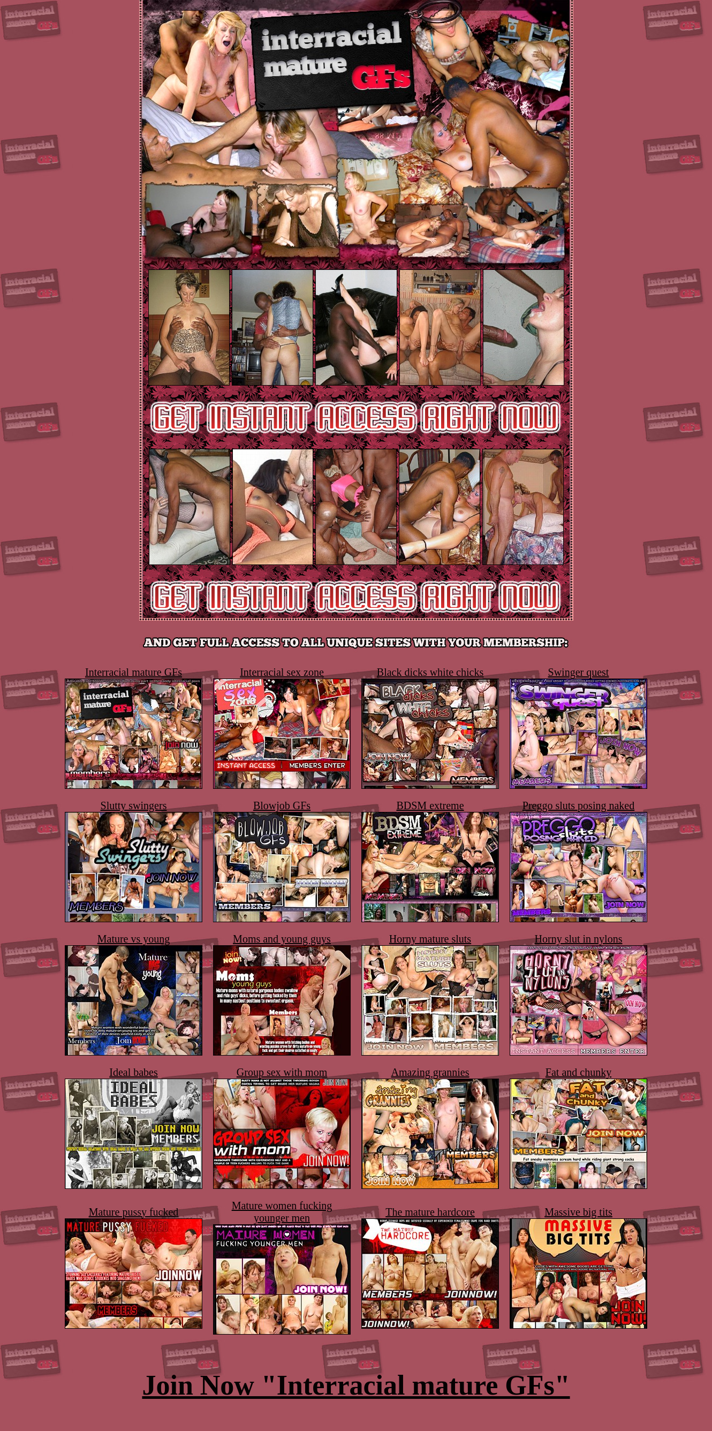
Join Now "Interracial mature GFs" (356, 1385)
